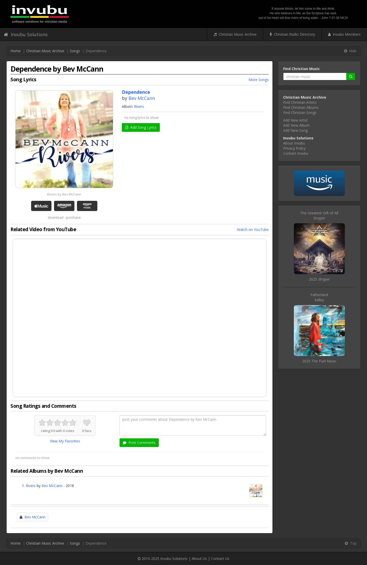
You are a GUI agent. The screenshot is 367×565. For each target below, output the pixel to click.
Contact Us (220, 558)
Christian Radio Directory (292, 34)
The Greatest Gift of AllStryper (319, 215)
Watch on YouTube (253, 229)
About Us (199, 558)
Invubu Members (344, 34)
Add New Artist (295, 120)
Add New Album (296, 125)
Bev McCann (141, 98)
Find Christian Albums (301, 107)
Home (15, 50)
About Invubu (294, 143)
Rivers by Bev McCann (64, 194)
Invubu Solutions (26, 34)
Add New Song (295, 130)
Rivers (139, 106)
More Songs (258, 79)
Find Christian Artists (300, 102)
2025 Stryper (319, 279)
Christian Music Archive (235, 34)
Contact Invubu (295, 153)
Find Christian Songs (300, 112)
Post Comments (139, 442)
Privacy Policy (294, 148)
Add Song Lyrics (140, 127)
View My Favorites (65, 441)
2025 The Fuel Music (319, 361)
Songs (75, 50)
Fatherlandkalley (319, 297)
